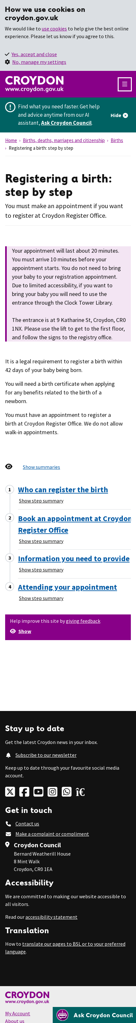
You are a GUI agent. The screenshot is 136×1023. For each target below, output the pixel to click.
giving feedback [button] (83, 621)
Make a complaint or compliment (52, 834)
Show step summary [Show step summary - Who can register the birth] (41, 500)
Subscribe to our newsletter (46, 755)
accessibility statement (51, 917)
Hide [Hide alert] (116, 115)
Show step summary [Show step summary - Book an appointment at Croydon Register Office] (41, 541)
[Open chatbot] (94, 1015)
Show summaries (41, 467)
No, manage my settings (39, 62)
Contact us (27, 823)
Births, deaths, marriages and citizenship (64, 140)
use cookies (54, 28)
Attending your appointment (67, 587)
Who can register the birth (63, 490)
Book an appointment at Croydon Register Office (75, 524)
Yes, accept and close (34, 54)
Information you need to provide (74, 558)
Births (117, 140)
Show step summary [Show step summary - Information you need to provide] (41, 569)
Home (11, 140)
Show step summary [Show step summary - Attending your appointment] (41, 598)
